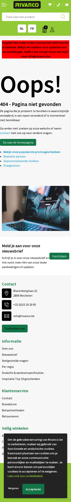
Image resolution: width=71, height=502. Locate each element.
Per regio (8, 367)
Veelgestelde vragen (15, 360)
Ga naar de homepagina (18, 142)
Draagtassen (11, 165)
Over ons (7, 348)
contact (5, 133)
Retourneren (10, 416)
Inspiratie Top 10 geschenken (21, 379)
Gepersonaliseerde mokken (21, 161)
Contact (7, 398)
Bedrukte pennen (14, 156)
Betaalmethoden (13, 410)
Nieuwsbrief (9, 354)
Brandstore (9, 404)
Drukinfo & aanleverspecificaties (23, 373)
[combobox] (35, 16)
